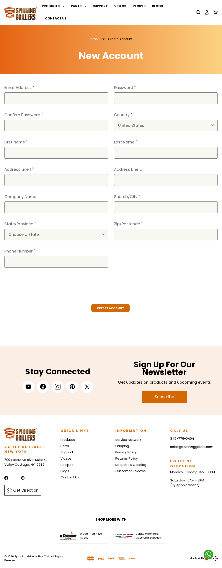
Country (123, 114)
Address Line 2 (128, 169)
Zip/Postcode (128, 224)
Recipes (139, 6)
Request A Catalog (130, 465)
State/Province (20, 224)
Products (53, 6)
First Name (16, 142)
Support (100, 6)
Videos (120, 6)
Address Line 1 (18, 169)
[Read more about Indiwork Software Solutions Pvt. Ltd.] (215, 558)
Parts (78, 6)
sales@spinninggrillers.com (191, 446)
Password (125, 87)
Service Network (128, 440)
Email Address (19, 87)
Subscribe (164, 396)
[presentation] (37, 283)
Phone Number (19, 251)
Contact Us (55, 18)
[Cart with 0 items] (215, 12)
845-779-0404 (182, 438)
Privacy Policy (126, 452)
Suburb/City (127, 196)
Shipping (122, 446)
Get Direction (23, 490)
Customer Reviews (130, 471)
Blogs (157, 6)
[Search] (198, 12)
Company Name (20, 196)
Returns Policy (126, 458)
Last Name (125, 142)
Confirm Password (23, 114)
